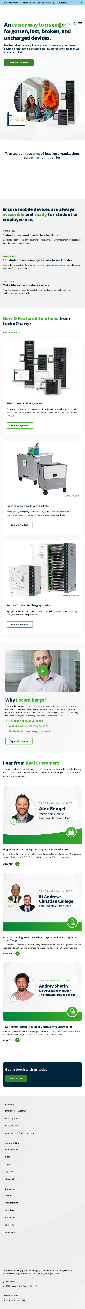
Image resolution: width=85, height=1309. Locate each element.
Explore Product (19, 511)
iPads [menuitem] (7, 1143)
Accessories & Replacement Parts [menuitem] (20, 1119)
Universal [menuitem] (9, 1165)
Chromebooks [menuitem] (11, 1135)
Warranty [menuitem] (9, 1288)
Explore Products (19, 727)
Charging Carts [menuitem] (12, 1112)
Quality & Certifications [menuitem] (13, 1295)
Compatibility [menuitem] (12, 1129)
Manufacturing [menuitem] (11, 1189)
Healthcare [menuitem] (10, 1196)
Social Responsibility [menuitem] (34, 1295)
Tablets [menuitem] (8, 1150)
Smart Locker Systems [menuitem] (15, 1097)
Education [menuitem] (9, 1181)
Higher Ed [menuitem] (9, 1211)
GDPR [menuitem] (42, 1288)
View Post (11, 850)
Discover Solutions (19, 62)
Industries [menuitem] (10, 1175)
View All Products (11, 318)
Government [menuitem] (11, 1204)
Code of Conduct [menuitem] (59, 1288)
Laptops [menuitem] (9, 1158)
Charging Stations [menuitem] (13, 1104)
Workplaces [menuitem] (10, 1219)
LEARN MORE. (63, 2)
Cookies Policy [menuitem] (26, 1288)
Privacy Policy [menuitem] (53, 1295)
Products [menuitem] (9, 1091)
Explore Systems (20, 412)
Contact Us (16, 1064)
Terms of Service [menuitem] (73, 1295)
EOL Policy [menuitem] (9, 1303)
